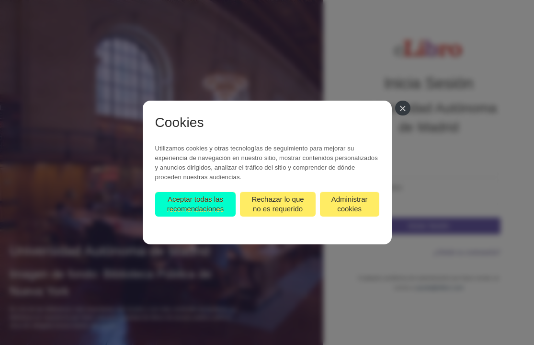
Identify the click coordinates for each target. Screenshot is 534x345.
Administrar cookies (349, 204)
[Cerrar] (402, 108)
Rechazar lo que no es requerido (277, 204)
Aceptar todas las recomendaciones (195, 204)
